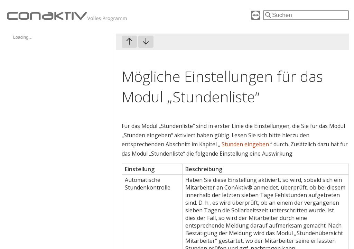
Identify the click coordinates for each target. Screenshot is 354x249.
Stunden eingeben (246, 144)
